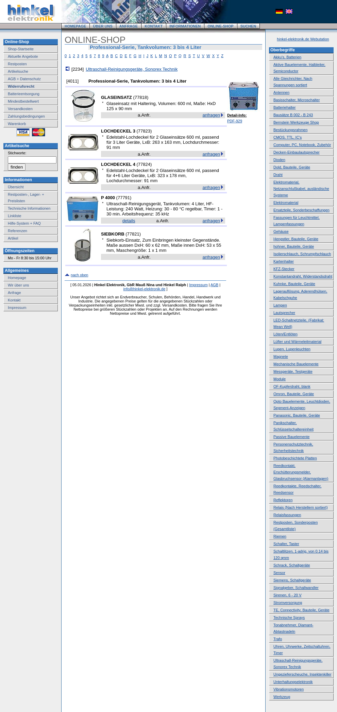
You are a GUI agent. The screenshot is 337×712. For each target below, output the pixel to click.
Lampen (280, 305)
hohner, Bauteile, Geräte (293, 246)
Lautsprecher (284, 313)
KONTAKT (154, 26)
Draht (278, 175)
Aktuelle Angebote (23, 56)
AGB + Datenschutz (24, 79)
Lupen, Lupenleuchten (291, 349)
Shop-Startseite (21, 49)
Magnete (280, 356)
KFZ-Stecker (283, 269)
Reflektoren (282, 500)
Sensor (279, 573)
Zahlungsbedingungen (26, 116)
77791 (124, 197)
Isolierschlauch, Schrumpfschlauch (302, 254)
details (128, 220)
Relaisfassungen (287, 515)
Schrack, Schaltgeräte (291, 565)
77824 (144, 164)
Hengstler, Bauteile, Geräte (295, 239)
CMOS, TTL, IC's (287, 137)
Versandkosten (20, 109)
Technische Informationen (29, 208)
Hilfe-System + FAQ (24, 223)
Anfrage (14, 293)
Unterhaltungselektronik (293, 682)
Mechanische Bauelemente (296, 364)
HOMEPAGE (75, 26)
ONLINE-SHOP (220, 26)
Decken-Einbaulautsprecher (296, 152)
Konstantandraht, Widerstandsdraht (302, 276)
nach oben (79, 275)
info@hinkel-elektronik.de (144, 289)
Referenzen (17, 231)
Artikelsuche (18, 71)
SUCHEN (248, 26)
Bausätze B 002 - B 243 (293, 115)
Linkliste (14, 216)
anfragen (211, 115)
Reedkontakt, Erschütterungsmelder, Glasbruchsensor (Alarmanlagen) (300, 472)
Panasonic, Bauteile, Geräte (296, 415)
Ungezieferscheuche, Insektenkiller (302, 674)
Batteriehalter (284, 107)
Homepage (17, 278)
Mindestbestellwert (23, 101)
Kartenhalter (283, 261)
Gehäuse (281, 231)
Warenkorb (17, 124)
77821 (133, 234)
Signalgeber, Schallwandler (296, 588)
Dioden (279, 160)
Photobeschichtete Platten (295, 458)
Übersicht (15, 187)
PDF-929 (234, 121)
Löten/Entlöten (285, 334)
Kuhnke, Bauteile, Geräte (294, 284)
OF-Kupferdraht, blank (291, 386)
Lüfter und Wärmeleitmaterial (297, 342)
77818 (141, 97)
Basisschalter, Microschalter (296, 100)
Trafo (277, 639)
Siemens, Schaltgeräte (292, 580)
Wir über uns (18, 285)
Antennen (281, 92)
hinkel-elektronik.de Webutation (303, 39)
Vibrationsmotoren (288, 689)
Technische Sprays (289, 617)
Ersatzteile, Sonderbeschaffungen (301, 210)
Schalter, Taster (286, 544)
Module (279, 379)
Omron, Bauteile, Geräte (293, 394)
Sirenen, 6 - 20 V (287, 595)
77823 (144, 131)
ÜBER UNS (102, 26)
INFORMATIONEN (185, 26)
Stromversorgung (287, 603)
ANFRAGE (128, 26)
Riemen (279, 536)
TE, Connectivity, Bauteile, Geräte (301, 610)
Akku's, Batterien (287, 57)
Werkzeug (281, 697)
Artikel (13, 238)
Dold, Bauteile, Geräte (291, 167)
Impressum (17, 308)
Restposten (17, 64)
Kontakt (14, 300)
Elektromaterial (285, 203)
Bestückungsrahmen (290, 130)
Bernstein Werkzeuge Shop (296, 122)
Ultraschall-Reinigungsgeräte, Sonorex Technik (132, 69)
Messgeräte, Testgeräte (293, 371)
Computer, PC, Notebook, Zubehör (302, 145)
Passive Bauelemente (291, 437)
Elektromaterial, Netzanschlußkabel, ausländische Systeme (301, 188)
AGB (214, 285)
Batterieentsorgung (23, 94)
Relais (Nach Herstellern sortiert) (300, 507)
